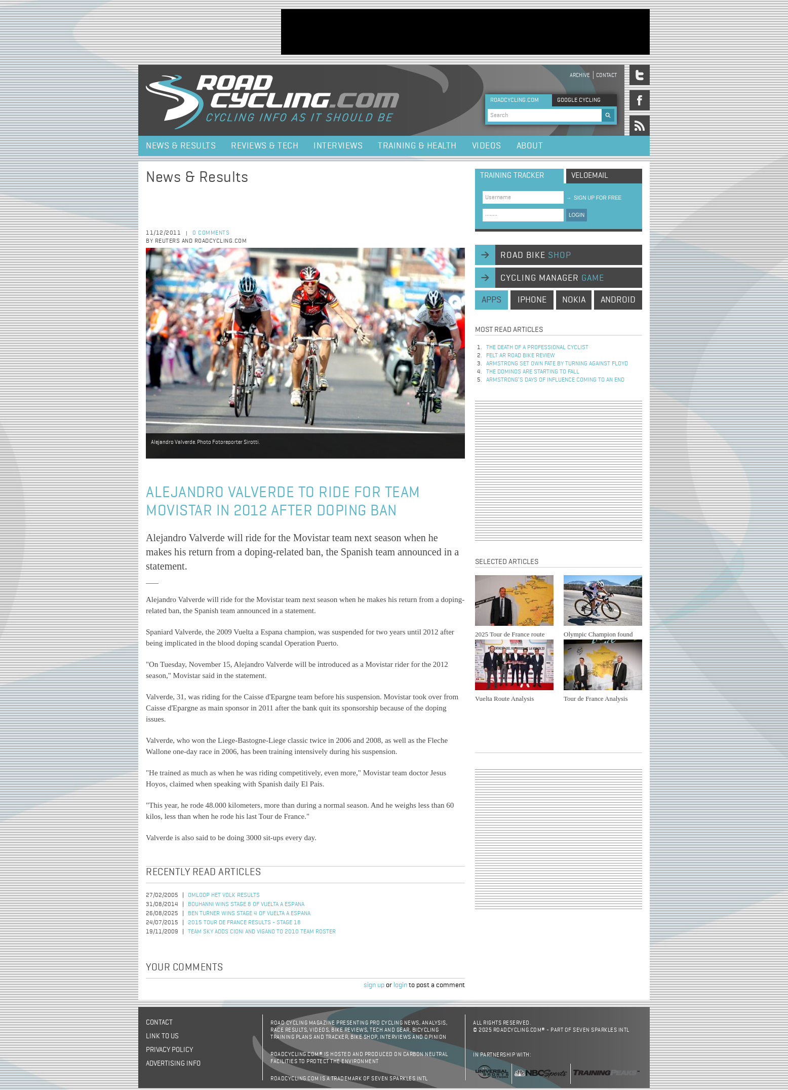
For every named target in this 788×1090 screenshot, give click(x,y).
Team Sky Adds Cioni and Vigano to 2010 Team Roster (262, 932)
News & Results (181, 146)
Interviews (338, 146)
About (530, 146)
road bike (535, 255)
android (618, 300)
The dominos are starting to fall (532, 372)
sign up (374, 985)
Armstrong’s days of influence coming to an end (555, 380)
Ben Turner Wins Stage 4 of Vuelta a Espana (249, 914)
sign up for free (593, 198)
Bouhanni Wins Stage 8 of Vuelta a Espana (246, 904)
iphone (532, 300)
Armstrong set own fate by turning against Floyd (557, 364)
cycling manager (552, 278)
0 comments (210, 233)
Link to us (162, 1036)
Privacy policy (169, 1050)
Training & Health (417, 146)
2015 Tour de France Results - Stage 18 (244, 923)
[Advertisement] (465, 32)
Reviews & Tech (264, 146)
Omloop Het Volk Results (224, 895)
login (400, 985)
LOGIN (576, 215)
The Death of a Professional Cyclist (537, 348)
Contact (606, 75)
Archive (580, 75)
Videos (486, 146)
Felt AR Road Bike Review (520, 356)
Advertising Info (173, 1063)
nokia (573, 300)
